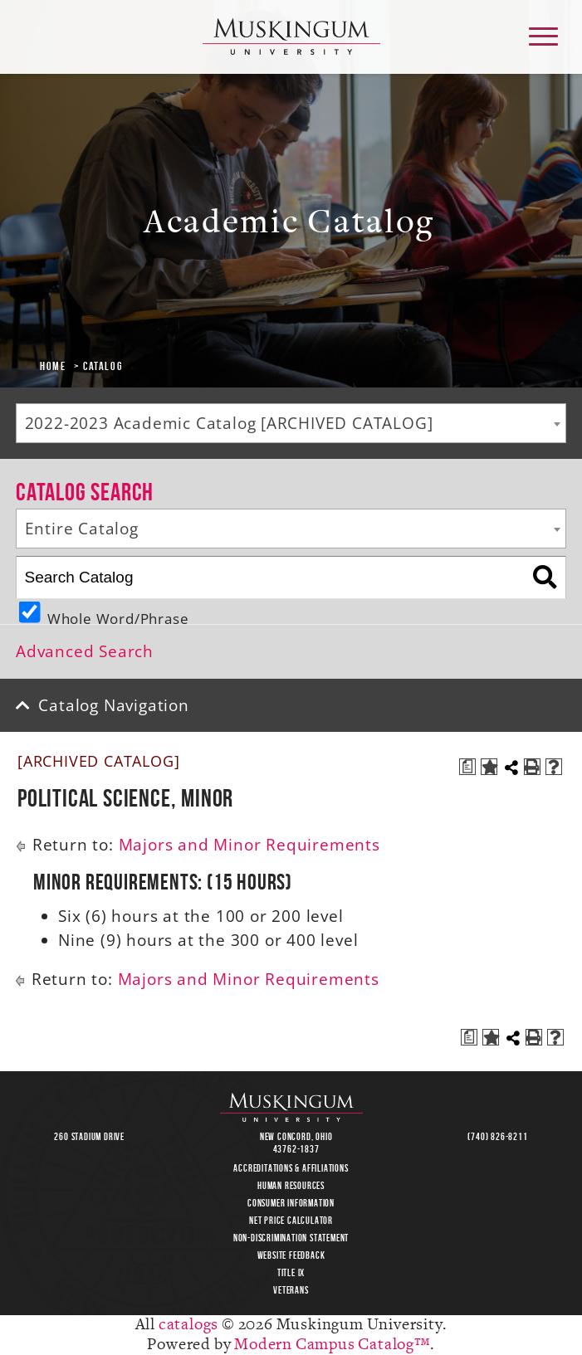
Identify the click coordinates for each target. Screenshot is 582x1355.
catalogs (188, 1324)
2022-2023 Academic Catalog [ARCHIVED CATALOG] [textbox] (229, 423)
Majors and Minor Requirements (249, 844)
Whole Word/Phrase (118, 616)
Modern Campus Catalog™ (332, 1344)
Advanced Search (85, 651)
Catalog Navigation (113, 705)
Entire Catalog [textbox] (82, 528)
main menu (542, 30)
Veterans (290, 1289)
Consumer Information (291, 1202)
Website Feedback (291, 1255)
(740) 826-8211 (497, 1136)
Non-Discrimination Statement (291, 1237)
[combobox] (291, 423)
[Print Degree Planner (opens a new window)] (467, 766)
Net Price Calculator (291, 1220)
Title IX (291, 1272)
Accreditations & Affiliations (290, 1167)
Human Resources (291, 1185)
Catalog (102, 366)
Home (53, 366)
